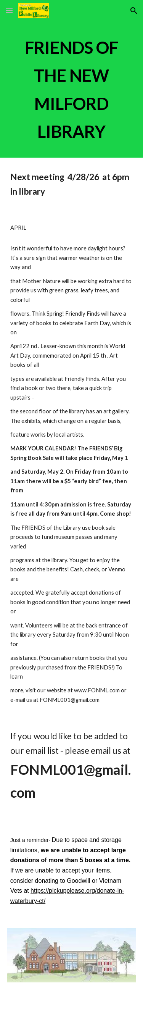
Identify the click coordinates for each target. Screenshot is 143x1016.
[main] (71, 89)
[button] (9, 10)
